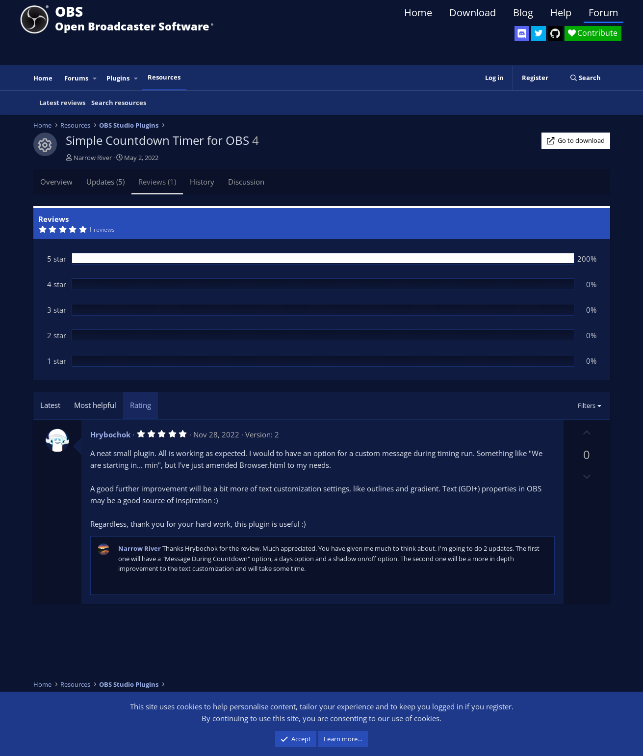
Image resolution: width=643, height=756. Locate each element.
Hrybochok (110, 434)
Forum (603, 12)
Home (418, 12)
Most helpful (95, 405)
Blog (523, 12)
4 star (56, 284)
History (202, 182)
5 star (56, 259)
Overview (56, 182)
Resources (164, 77)
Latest (50, 405)
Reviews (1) (157, 182)
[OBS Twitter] (538, 33)
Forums (76, 78)
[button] (95, 78)
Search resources (118, 102)
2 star (56, 335)
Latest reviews (62, 102)
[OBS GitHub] (555, 33)
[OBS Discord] (521, 33)
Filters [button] (586, 405)
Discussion (246, 182)
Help (560, 12)
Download (472, 12)
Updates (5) (105, 182)
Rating (140, 405)
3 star (56, 310)
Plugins (117, 78)
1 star (56, 361)
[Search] (585, 78)
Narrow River (93, 157)
